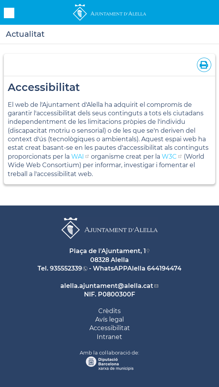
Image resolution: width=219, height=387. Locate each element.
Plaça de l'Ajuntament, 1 (107, 251)
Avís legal (109, 319)
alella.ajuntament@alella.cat (106, 285)
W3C (169, 156)
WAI (77, 156)
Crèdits (109, 311)
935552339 (66, 268)
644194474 (164, 268)
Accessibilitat (109, 328)
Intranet (109, 337)
